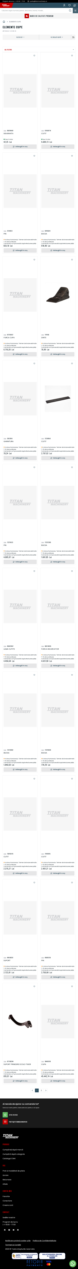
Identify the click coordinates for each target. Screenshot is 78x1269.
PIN (5, 234)
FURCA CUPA (9, 337)
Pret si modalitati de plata (14, 1171)
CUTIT (43, 133)
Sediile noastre (9, 1217)
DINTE (43, 337)
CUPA (43, 1064)
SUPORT (7, 960)
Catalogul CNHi (9, 1158)
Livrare (5, 1175)
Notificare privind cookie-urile (18, 1240)
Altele (5, 1184)
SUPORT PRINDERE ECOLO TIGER (17, 1064)
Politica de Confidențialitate (44, 1240)
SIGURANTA (8, 133)
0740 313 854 (10, 1114)
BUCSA (44, 234)
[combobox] (36, 10)
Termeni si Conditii (13, 1245)
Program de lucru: (10, 1222)
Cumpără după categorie (14, 1154)
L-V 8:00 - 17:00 (9, 1224)
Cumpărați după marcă (13, 1149)
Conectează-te (64, 5)
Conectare (7, 1201)
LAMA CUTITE (9, 649)
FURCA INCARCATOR (50, 649)
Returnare (7, 1179)
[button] (34, 55)
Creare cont (8, 1205)
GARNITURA (9, 441)
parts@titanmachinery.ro (15, 1121)
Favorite (69, 5)
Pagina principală (4, 21)
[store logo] (7, 5)
